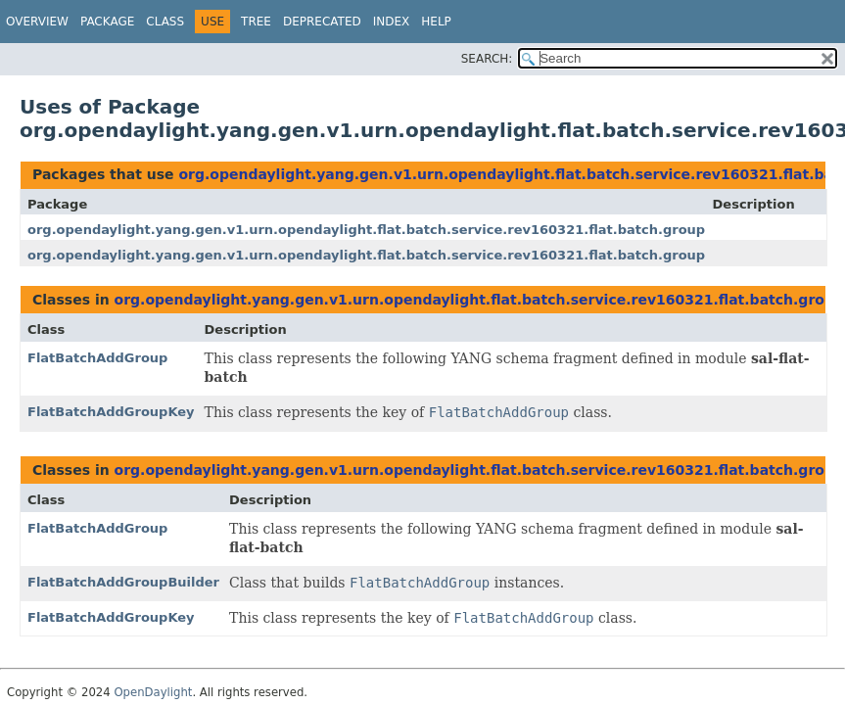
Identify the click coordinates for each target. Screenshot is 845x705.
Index (391, 21)
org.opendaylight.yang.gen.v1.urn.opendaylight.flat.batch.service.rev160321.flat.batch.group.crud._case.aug (422, 229)
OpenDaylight (153, 692)
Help (436, 21)
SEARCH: (487, 59)
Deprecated (322, 21)
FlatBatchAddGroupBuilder (123, 582)
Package (107, 21)
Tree (256, 21)
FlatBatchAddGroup (97, 358)
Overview (37, 21)
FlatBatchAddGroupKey (111, 411)
